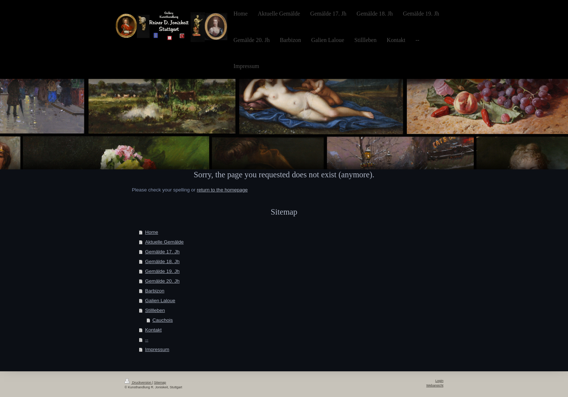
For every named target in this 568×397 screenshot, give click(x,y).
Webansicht (434, 385)
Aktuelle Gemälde (164, 242)
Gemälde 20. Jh (162, 281)
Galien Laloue (160, 300)
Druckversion (138, 382)
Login (439, 381)
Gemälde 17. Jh (162, 251)
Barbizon (154, 290)
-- (146, 339)
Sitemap (160, 382)
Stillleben (155, 310)
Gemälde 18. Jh (162, 261)
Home (151, 232)
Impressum (157, 349)
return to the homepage (222, 190)
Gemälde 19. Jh (162, 271)
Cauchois (163, 320)
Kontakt (153, 330)
